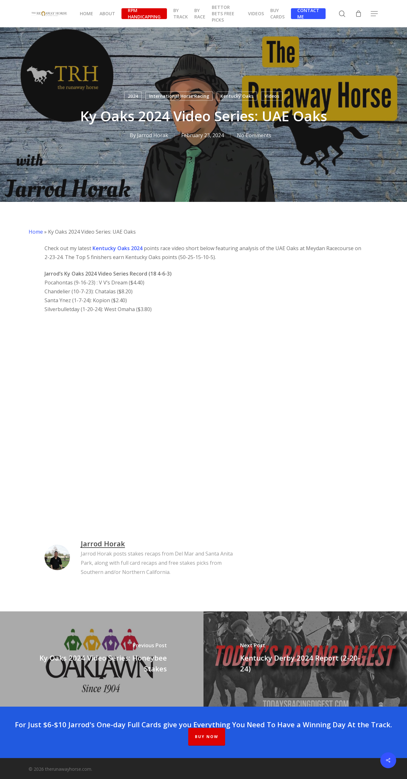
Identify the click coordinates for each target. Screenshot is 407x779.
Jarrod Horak (152, 135)
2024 (133, 96)
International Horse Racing (179, 96)
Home (36, 231)
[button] (374, 13)
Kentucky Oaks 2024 (117, 248)
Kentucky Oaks (236, 96)
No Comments (254, 135)
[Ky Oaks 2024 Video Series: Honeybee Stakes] (102, 659)
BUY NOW (206, 736)
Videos (272, 96)
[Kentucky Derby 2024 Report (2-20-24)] (305, 659)
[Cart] (358, 13)
